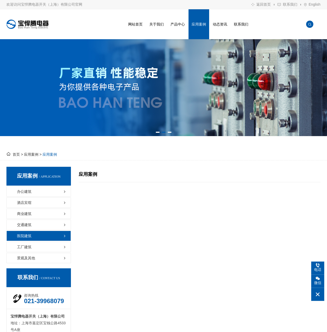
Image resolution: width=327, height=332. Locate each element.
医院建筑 (42, 236)
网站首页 (135, 24)
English (312, 4)
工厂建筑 (42, 247)
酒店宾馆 (42, 203)
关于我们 (156, 24)
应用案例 (199, 24)
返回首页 (261, 4)
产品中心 (177, 24)
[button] (158, 132)
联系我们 (287, 4)
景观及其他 (42, 258)
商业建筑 (42, 214)
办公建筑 (42, 191)
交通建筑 (42, 225)
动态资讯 (220, 24)
